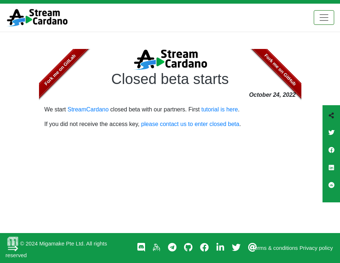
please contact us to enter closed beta (190, 124)
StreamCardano (88, 109)
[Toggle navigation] (324, 17)
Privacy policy (316, 248)
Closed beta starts (169, 79)
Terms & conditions (275, 248)
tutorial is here (220, 109)
